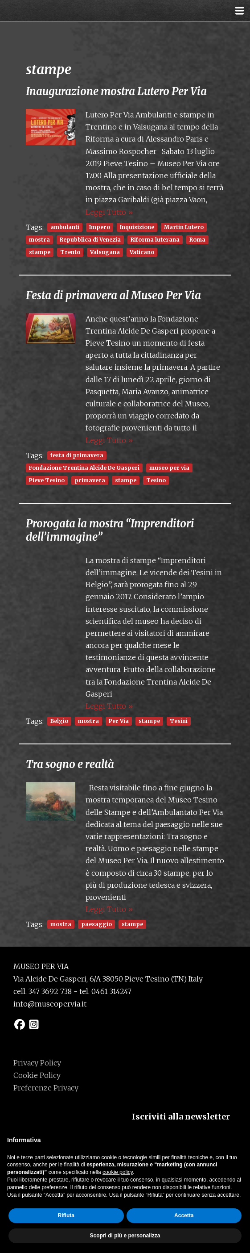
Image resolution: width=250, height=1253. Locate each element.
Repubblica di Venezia (90, 239)
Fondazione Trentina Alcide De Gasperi (84, 467)
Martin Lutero (184, 227)
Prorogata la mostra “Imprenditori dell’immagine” (110, 530)
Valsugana (105, 252)
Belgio (59, 721)
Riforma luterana (155, 239)
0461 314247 (111, 991)
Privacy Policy (37, 1062)
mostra (39, 239)
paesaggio (96, 924)
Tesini (179, 721)
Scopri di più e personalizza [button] (125, 1235)
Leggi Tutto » (109, 212)
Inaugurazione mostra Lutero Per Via (116, 91)
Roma (197, 239)
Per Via (119, 721)
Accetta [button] (183, 1215)
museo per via (169, 467)
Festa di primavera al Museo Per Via (113, 295)
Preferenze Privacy (45, 1087)
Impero (99, 227)
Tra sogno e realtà (70, 764)
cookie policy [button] (117, 1172)
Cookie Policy (37, 1075)
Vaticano (142, 252)
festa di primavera (76, 455)
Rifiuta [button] (66, 1215)
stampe (39, 252)
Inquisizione (137, 227)
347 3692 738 (50, 991)
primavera (89, 480)
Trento (70, 252)
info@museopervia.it (49, 1003)
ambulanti (64, 227)
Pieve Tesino (47, 480)
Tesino (156, 480)
